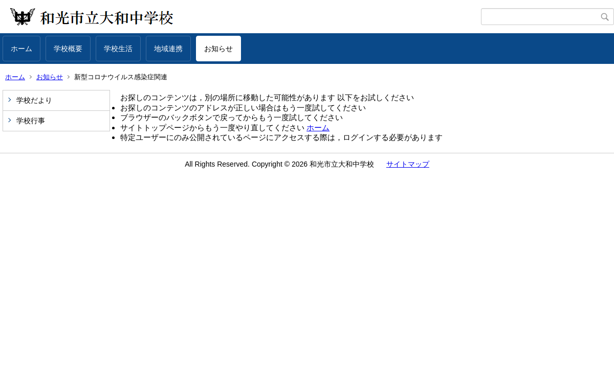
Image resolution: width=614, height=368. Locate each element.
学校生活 (118, 48)
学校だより (34, 100)
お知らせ (218, 48)
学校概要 (68, 48)
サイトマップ (407, 164)
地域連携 (168, 48)
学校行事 (30, 121)
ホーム (21, 48)
